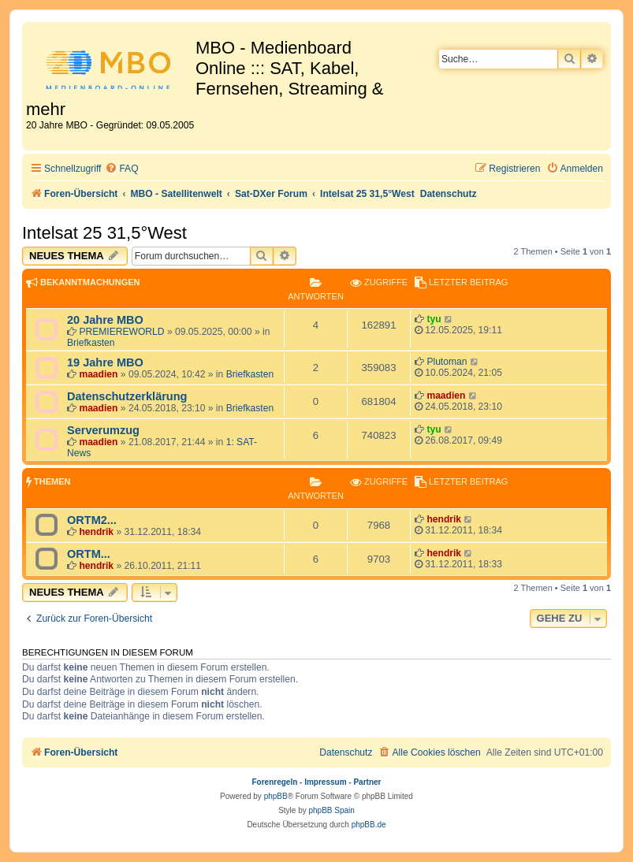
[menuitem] (121, 169)
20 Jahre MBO (105, 320)
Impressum (325, 782)
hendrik (96, 531)
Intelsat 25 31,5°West (104, 233)
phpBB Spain (331, 810)
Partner (367, 782)
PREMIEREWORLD (121, 331)
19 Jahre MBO (105, 362)
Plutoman (446, 361)
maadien (98, 374)
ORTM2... (92, 520)
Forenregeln (275, 782)
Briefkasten (91, 342)
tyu (433, 319)
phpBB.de (369, 824)
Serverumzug (103, 430)
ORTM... (88, 554)
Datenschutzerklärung (127, 396)
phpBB (276, 796)
